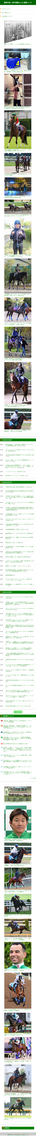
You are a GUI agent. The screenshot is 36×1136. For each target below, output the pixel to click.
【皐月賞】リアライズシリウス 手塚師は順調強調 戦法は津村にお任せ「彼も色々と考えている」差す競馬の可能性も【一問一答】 (17, 738)
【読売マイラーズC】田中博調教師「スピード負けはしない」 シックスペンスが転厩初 (17, 929)
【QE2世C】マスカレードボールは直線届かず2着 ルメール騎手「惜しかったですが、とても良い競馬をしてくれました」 (19, 615)
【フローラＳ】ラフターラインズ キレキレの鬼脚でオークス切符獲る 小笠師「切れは (17, 311)
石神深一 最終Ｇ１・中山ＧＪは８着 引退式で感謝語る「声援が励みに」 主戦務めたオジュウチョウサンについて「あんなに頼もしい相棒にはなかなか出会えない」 (17, 749)
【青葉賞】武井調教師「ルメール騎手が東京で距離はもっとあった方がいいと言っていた (17, 1080)
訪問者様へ (6, 1128)
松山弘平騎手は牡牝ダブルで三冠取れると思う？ (16, 743)
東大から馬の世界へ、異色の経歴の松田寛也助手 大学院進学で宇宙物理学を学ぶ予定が (17, 91)
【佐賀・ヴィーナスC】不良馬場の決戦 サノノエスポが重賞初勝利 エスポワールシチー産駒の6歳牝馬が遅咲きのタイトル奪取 (19, 603)
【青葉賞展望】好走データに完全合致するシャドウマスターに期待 (17, 164)
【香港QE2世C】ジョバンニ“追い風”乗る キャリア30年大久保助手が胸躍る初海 (17, 187)
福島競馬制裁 (8, 575)
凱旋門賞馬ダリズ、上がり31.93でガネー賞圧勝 (18, 533)
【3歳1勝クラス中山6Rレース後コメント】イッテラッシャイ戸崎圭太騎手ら (17, 767)
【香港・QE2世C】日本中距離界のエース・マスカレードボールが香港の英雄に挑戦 (17, 343)
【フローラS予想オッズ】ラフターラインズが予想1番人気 (17, 1108)
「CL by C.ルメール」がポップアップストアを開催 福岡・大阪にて (19, 503)
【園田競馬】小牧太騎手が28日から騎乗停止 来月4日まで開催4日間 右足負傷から (17, 823)
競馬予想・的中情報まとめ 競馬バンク (18, 3)
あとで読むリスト (6, 12)
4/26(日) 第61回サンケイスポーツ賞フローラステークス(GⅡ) (19, 701)
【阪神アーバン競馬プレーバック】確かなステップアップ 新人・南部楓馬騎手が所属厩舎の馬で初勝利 (19, 642)
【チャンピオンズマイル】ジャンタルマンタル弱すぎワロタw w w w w (19, 609)
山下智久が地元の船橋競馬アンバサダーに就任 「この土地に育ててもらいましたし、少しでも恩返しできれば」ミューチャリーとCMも (19, 466)
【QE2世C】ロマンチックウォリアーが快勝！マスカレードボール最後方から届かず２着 (19, 620)
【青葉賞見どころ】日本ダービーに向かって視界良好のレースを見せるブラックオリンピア (17, 733)
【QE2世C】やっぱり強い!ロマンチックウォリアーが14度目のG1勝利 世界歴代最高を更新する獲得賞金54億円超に (19, 626)
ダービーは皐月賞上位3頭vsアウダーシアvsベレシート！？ (17, 795)
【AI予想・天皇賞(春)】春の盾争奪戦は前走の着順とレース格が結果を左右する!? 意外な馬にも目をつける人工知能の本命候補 (19, 509)
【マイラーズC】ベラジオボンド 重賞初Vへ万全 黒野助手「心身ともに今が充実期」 (17, 420)
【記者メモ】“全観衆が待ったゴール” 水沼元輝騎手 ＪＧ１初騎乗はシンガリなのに (17, 237)
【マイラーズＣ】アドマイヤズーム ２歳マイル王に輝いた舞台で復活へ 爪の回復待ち (17, 880)
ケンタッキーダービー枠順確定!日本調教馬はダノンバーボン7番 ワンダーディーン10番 (19, 665)
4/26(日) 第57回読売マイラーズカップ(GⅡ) (16, 706)
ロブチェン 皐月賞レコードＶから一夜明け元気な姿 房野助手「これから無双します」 (17, 60)
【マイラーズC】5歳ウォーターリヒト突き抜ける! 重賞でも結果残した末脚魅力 (17, 992)
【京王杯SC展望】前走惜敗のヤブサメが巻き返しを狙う (19, 455)
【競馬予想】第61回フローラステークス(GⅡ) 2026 (18, 659)
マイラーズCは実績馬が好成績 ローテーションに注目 (19, 685)
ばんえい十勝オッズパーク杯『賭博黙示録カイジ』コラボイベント (19, 460)
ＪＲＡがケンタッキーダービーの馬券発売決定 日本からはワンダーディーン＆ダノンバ (17, 208)
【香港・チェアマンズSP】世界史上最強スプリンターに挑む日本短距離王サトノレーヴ (17, 384)
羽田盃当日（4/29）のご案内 (13, 542)
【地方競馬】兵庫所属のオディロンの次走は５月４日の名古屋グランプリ (19, 525)
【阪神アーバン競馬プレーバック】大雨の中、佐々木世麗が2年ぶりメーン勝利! (19, 637)
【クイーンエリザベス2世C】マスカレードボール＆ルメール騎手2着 (19, 450)
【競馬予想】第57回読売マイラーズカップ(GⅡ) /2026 (19, 680)
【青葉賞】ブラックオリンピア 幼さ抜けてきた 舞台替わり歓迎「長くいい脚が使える (17, 277)
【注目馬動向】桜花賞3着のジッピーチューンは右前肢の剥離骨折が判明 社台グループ (17, 130)
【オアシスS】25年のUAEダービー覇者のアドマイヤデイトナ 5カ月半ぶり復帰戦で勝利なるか (19, 691)
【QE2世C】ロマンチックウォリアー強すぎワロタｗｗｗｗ (19, 597)
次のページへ (18, 712)
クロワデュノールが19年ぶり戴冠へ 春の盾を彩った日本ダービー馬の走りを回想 (19, 561)
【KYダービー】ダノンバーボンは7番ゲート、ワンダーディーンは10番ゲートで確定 (19, 696)
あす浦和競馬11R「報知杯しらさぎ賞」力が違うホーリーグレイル (17, 1050)
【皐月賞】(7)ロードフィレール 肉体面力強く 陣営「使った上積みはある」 (17, 756)
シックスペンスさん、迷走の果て (14, 471)
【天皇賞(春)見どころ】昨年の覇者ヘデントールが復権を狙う (19, 547)
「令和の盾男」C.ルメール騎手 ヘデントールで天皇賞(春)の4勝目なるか (19, 514)
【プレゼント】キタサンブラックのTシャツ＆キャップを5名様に (19, 519)
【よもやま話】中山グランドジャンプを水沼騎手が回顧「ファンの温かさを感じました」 (17, 1024)
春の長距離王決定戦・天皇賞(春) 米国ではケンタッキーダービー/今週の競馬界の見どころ (19, 570)
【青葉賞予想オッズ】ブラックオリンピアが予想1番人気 (17, 905)
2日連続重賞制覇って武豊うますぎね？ (15, 529)
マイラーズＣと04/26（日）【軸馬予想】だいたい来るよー (19, 675)
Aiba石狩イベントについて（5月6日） (15, 475)
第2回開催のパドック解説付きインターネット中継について (19, 585)
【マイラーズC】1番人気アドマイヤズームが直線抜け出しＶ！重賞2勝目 (19, 632)
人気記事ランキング (7, 16)
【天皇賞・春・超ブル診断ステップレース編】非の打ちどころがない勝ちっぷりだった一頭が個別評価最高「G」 (19, 497)
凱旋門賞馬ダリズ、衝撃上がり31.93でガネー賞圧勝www (19, 538)
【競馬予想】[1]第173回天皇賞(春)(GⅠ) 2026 (17, 487)
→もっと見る (32, 778)
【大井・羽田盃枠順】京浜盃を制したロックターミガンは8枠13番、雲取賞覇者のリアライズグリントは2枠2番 (19, 654)
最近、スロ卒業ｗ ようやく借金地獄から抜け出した (17, 33)
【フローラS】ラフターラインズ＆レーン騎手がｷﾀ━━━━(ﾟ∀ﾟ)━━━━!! (18, 579)
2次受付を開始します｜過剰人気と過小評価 (16, 557)
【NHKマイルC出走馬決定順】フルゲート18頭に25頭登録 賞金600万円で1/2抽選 (19, 552)
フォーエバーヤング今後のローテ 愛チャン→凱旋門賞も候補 (19, 670)
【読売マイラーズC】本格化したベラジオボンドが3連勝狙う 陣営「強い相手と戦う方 (17, 854)
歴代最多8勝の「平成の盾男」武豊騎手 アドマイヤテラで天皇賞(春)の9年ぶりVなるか (19, 445)
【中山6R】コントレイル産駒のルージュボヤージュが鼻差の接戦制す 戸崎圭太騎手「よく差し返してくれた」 (17, 761)
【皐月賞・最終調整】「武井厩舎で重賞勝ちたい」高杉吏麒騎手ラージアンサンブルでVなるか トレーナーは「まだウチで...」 (17, 727)
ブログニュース (6, 9)
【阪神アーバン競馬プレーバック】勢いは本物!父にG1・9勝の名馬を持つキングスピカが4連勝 (19, 648)
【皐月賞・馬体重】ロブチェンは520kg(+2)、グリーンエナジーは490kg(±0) (17, 721)
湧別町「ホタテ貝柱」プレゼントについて (16, 566)
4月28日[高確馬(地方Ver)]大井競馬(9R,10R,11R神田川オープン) (19, 491)
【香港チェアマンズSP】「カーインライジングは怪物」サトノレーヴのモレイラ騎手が (17, 956)
